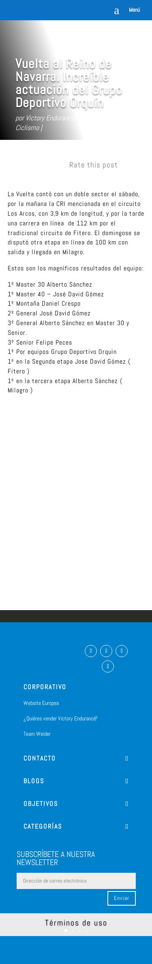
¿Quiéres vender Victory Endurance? (61, 718)
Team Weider (37, 733)
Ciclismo (27, 127)
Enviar (121, 898)
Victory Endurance (50, 117)
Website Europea (41, 703)
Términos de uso (76, 922)
